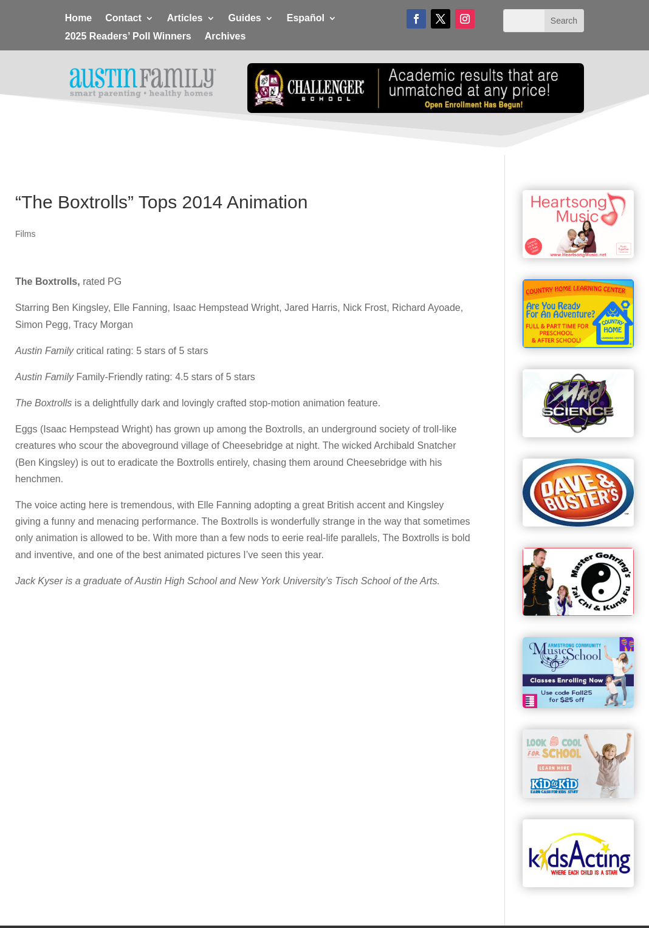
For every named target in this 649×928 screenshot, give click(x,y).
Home (78, 18)
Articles (185, 18)
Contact (123, 18)
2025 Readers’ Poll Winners (128, 36)
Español (305, 18)
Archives (225, 36)
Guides (244, 18)
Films (25, 234)
